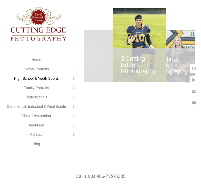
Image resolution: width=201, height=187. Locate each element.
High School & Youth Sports (36, 78)
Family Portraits (36, 88)
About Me (36, 125)
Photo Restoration (36, 116)
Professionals (36, 97)
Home (36, 60)
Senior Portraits (36, 69)
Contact (36, 134)
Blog (36, 144)
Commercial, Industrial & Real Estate (36, 106)
